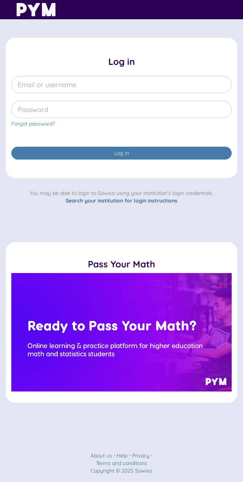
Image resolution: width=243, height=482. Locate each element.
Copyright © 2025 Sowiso (121, 470)
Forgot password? (33, 123)
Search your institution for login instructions (121, 200)
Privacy (140, 455)
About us (101, 455)
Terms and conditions (121, 463)
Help (122, 455)
